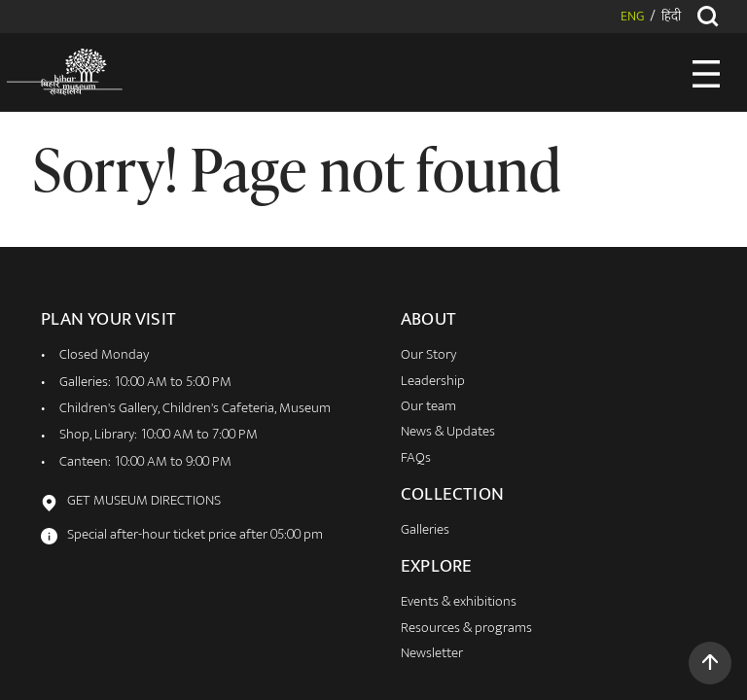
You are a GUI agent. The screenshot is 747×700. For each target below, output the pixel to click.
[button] (710, 663)
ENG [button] (632, 17)
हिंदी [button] (671, 17)
